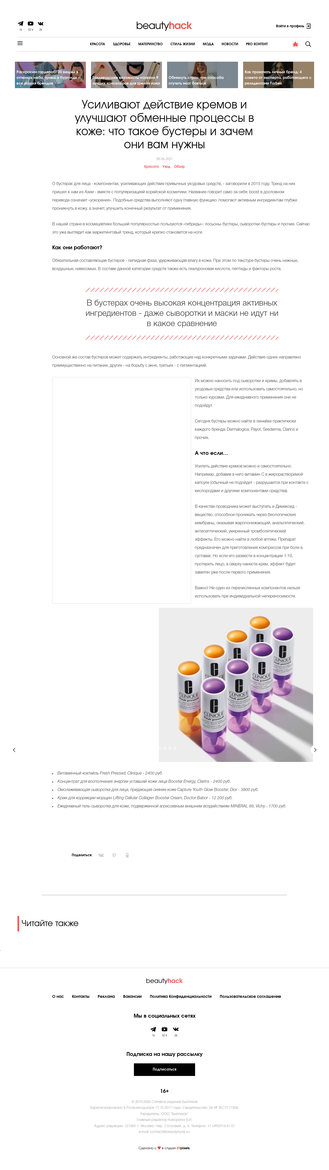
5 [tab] (175, 758)
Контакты (80, 1006)
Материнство (136, 44)
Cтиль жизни (168, 44)
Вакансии (132, 1006)
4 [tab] (170, 758)
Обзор (179, 176)
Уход (166, 176)
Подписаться (164, 1079)
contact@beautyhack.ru (169, 1141)
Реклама (106, 1006)
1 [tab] (155, 758)
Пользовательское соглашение (250, 1006)
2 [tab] (160, 758)
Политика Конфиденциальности (181, 1006)
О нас (58, 1006)
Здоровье (107, 44)
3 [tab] (165, 758)
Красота (83, 44)
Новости (215, 44)
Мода (193, 44)
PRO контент (242, 44)
